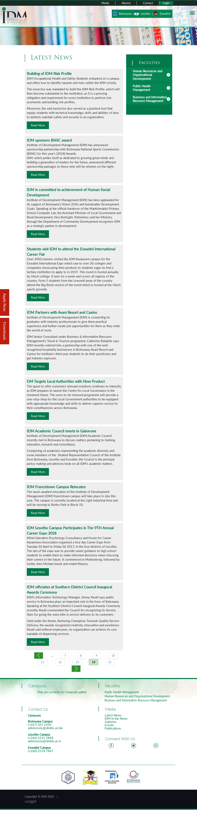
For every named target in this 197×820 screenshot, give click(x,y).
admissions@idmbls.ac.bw (45, 728)
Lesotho (146, 13)
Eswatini (165, 13)
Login (166, 3)
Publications (113, 728)
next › (76, 668)
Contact (148, 3)
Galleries (111, 722)
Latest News (113, 715)
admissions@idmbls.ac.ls (44, 741)
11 (42, 662)
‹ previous (38, 655)
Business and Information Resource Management (150, 99)
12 (60, 662)
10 (113, 655)
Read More (38, 125)
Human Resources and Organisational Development (147, 74)
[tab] (149, 75)
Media (105, 3)
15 (109, 662)
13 (77, 662)
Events (109, 725)
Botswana (125, 13)
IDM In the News (116, 718)
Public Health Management (142, 88)
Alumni (126, 3)
